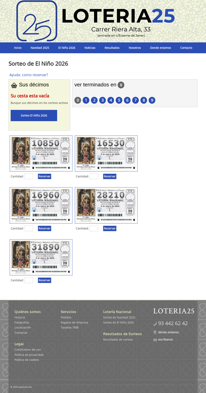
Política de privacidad (28, 355)
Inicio (17, 48)
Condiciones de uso (27, 349)
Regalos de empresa (74, 322)
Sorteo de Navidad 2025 (119, 317)
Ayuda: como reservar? (28, 74)
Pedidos (66, 317)
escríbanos (165, 339)
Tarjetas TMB (69, 327)
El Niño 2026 (66, 48)
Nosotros (135, 48)
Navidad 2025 (40, 48)
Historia (19, 317)
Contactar (21, 333)
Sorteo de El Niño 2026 (118, 322)
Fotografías (21, 322)
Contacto (186, 48)
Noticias (89, 48)
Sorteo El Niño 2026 (34, 115)
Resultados (112, 48)
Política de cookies (26, 360)
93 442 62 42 (173, 323)
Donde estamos (160, 48)
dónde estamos (168, 332)
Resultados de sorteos (118, 339)
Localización (22, 327)
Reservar (44, 176)
